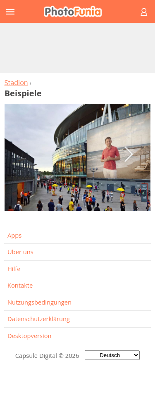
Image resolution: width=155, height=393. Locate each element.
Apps (14, 235)
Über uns (20, 252)
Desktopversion (29, 335)
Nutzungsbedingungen (39, 302)
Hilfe (13, 268)
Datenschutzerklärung (38, 318)
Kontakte (20, 285)
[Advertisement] (78, 47)
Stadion (16, 82)
